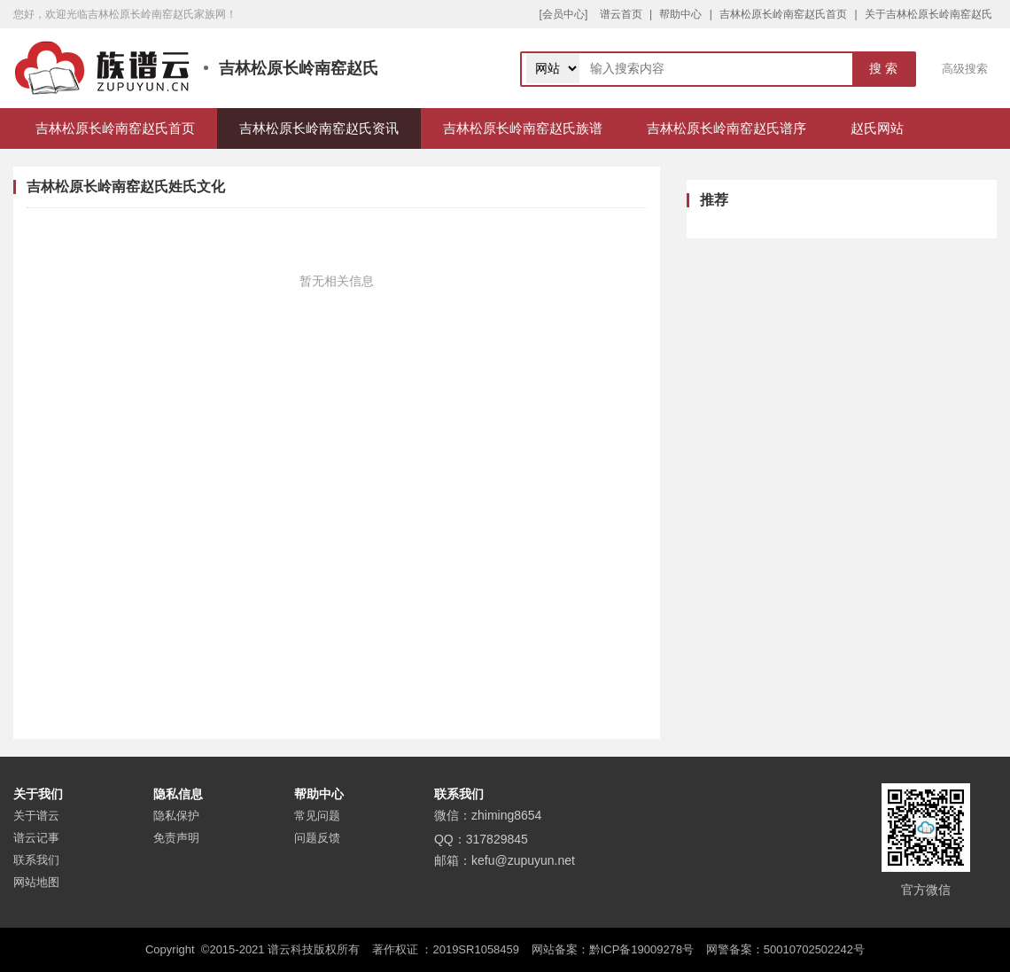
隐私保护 (176, 815)
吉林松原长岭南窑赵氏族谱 (522, 128)
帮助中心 (680, 14)
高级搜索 (965, 68)
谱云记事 (36, 837)
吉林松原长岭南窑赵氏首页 (783, 14)
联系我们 (36, 860)
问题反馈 (317, 837)
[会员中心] (564, 14)
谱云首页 (621, 14)
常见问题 (317, 815)
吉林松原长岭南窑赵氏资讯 (319, 128)
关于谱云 (36, 815)
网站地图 (36, 882)
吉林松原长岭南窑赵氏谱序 (726, 128)
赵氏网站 (877, 128)
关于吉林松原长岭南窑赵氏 (928, 14)
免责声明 (176, 837)
